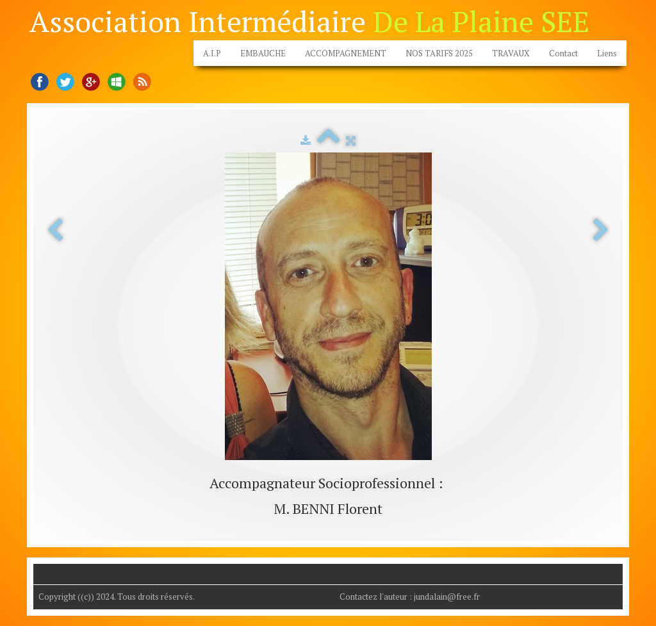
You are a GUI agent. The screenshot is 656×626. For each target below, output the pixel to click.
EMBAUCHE (263, 53)
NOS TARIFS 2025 (439, 53)
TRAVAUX (511, 53)
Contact (563, 53)
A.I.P (212, 53)
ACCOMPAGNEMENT (345, 53)
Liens (607, 53)
